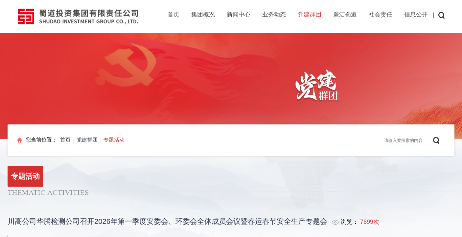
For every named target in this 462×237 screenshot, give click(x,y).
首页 (173, 14)
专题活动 (114, 140)
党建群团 (87, 140)
